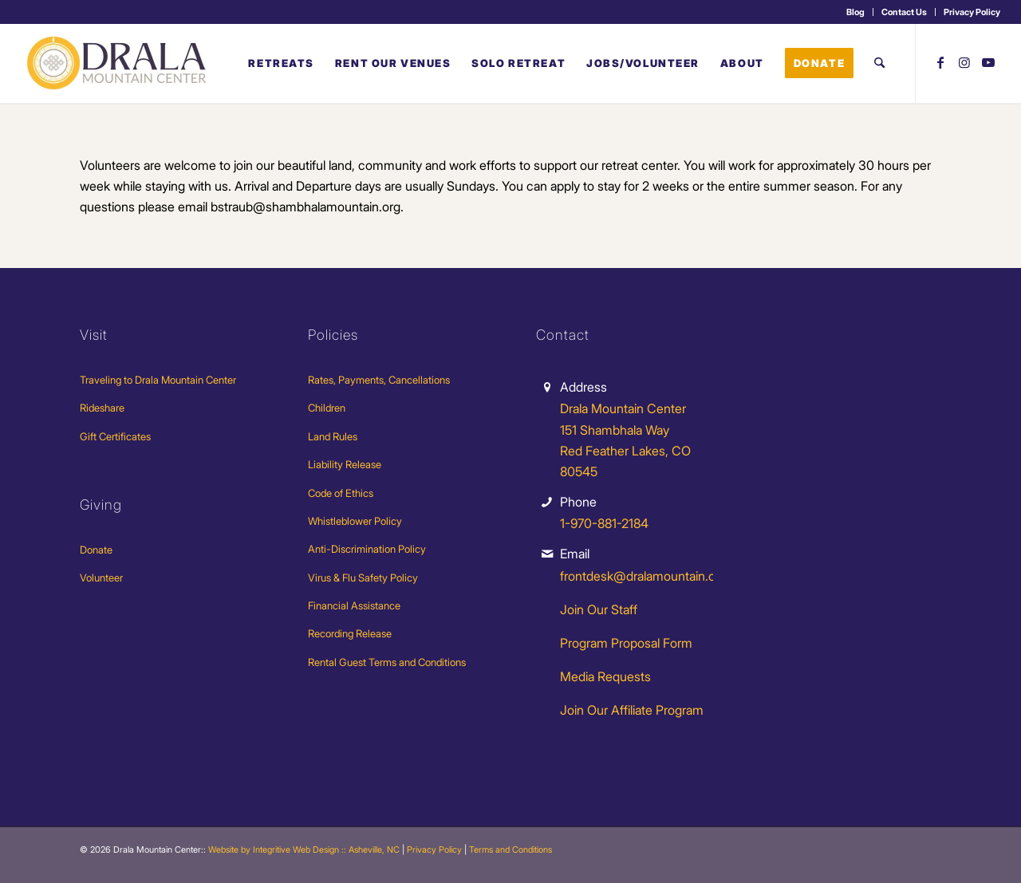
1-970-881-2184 (604, 523)
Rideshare (102, 407)
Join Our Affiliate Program (632, 710)
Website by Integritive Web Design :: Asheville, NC (304, 849)
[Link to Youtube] (988, 62)
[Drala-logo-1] (118, 63)
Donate (96, 549)
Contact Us (904, 12)
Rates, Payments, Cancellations (379, 379)
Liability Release (344, 464)
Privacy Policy (972, 12)
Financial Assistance (354, 605)
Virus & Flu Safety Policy (363, 577)
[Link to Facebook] (940, 62)
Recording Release (350, 633)
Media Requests (605, 676)
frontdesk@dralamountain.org (643, 576)
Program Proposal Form (626, 643)
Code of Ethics (340, 493)
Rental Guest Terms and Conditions (387, 662)
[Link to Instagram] (964, 62)
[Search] (879, 63)
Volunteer (101, 577)
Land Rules (332, 436)
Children (326, 407)
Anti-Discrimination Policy (367, 548)
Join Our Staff (598, 609)
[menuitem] (855, 12)
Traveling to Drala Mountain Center (158, 379)
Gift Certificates (115, 436)
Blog (855, 12)
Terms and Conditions (510, 849)
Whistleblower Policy (355, 520)
